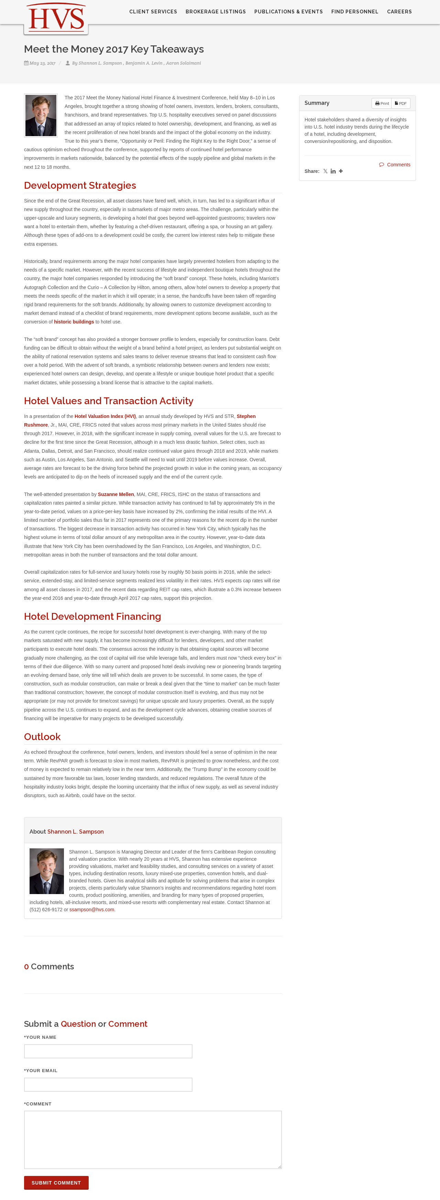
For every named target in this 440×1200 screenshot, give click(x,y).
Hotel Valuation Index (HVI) (105, 416)
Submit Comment (56, 1183)
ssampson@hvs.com (91, 909)
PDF (401, 103)
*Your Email (41, 1070)
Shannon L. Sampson (100, 63)
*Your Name (40, 1037)
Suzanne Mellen (116, 494)
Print (382, 103)
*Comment (38, 1104)
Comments (394, 164)
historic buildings (74, 321)
